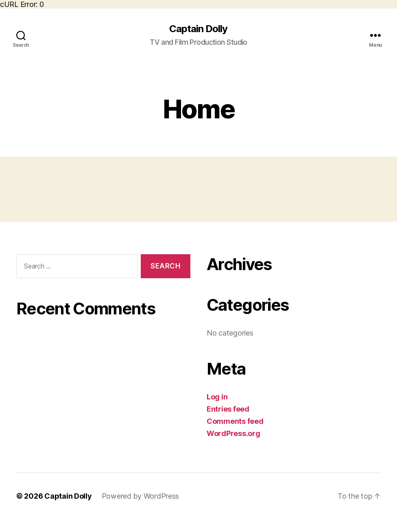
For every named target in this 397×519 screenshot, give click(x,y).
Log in (217, 397)
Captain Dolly (198, 29)
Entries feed (228, 409)
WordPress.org (233, 433)
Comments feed (235, 421)
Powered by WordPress (140, 496)
